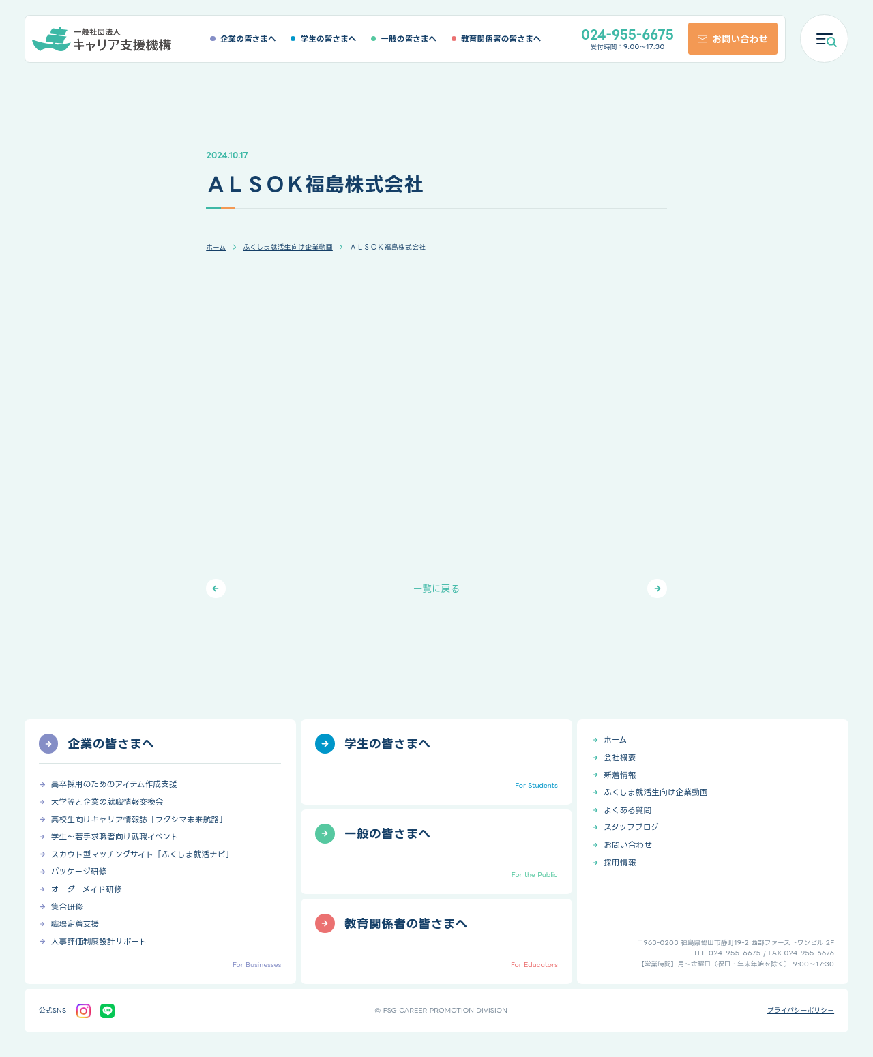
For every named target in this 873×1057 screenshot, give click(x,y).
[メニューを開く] (824, 38)
